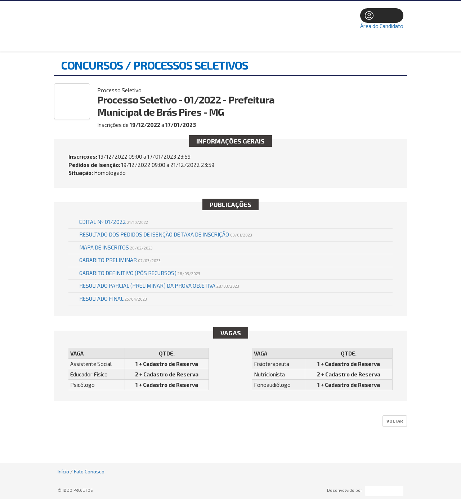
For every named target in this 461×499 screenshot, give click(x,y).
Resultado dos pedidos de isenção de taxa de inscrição (165, 234)
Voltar (394, 420)
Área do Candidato (381, 26)
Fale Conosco (89, 471)
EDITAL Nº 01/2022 (113, 221)
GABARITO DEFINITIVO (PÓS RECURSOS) (139, 273)
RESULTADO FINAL (113, 298)
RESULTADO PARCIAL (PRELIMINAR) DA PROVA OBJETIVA (159, 285)
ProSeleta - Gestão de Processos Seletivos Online (384, 491)
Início (63, 471)
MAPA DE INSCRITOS (116, 247)
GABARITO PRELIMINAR (120, 260)
